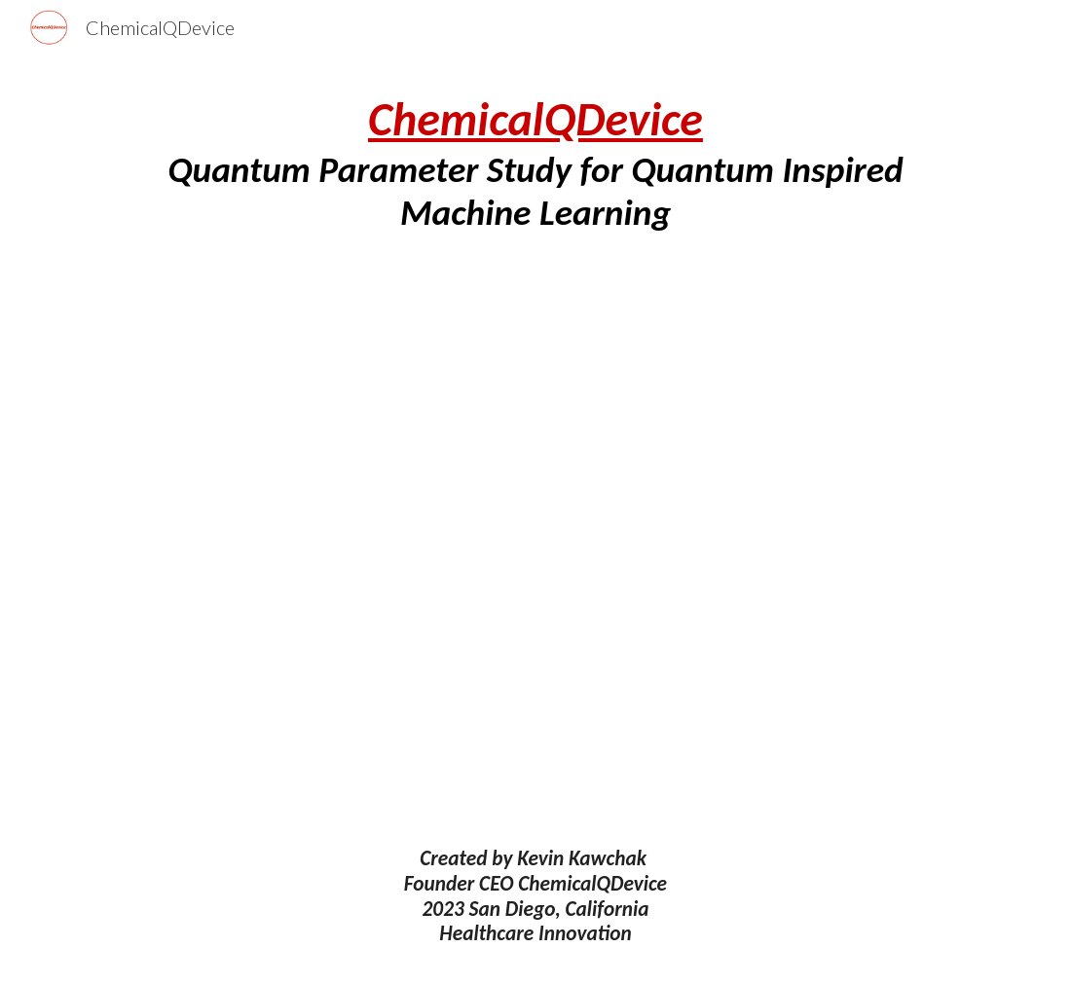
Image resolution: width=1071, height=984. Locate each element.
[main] (535, 163)
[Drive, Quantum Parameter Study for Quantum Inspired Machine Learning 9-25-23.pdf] (535, 540)
